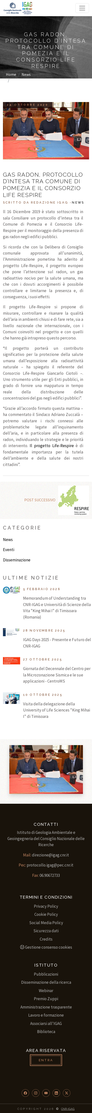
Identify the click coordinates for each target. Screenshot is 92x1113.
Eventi (8, 549)
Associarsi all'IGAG (46, 1023)
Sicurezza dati (46, 930)
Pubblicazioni (46, 974)
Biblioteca (46, 1031)
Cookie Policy (46, 914)
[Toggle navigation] (82, 8)
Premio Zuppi (46, 998)
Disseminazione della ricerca (46, 982)
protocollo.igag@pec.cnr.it (50, 865)
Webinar (46, 990)
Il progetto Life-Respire (52, 445)
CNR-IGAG (68, 1109)
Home (11, 74)
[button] (25, 1093)
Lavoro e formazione (46, 1015)
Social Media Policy (46, 922)
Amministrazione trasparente (46, 1007)
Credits (46, 939)
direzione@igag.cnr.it (50, 855)
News (26, 74)
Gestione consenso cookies (46, 947)
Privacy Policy (46, 906)
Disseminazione (16, 560)
